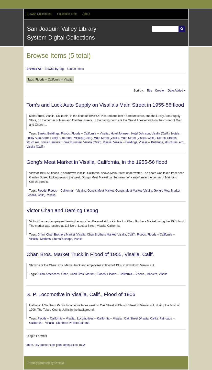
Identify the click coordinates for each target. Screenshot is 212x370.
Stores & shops (62, 239)
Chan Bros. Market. (82, 274)
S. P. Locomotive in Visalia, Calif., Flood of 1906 (80, 294)
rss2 (82, 345)
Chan (41, 234)
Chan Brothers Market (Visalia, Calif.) (111, 234)
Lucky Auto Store (37, 138)
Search (182, 29)
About (86, 14)
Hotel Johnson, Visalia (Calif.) (150, 133)
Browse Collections (38, 14)
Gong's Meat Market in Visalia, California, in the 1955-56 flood (96, 162)
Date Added (175, 90)
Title (149, 90)
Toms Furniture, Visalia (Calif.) (81, 142)
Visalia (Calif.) (35, 146)
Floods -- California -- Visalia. (90, 133)
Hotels (175, 133)
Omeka (59, 363)
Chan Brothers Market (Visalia (65, 234)
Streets (172, 138)
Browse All (34, 69)
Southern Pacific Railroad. (73, 323)
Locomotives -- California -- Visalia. (100, 318)
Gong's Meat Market (101, 190)
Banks (42, 133)
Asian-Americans (48, 274)
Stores (161, 138)
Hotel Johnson (120, 133)
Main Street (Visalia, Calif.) (138, 138)
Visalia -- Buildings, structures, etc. (161, 142)
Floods (65, 133)
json (59, 345)
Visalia (107, 142)
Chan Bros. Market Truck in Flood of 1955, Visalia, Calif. (90, 254)
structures (32, 142)
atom (29, 345)
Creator (160, 90)
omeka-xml (70, 345)
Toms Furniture (50, 142)
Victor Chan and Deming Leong (62, 210)
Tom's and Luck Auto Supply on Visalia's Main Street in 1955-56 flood (105, 105)
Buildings (53, 133)
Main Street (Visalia (106, 138)
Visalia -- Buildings (125, 142)
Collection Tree (67, 14)
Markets (45, 239)
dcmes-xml (47, 345)
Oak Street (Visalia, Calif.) (141, 318)
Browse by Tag (54, 69)
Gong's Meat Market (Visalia (133, 190)
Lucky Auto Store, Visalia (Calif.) (71, 138)
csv (37, 345)
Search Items (75, 69)
